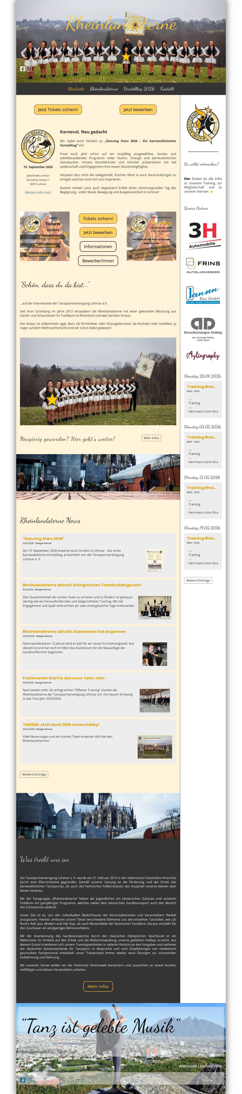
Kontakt (167, 89)
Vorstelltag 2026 (139, 89)
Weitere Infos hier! (38, 192)
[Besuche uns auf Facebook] (22, 69)
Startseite (76, 89)
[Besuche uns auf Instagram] (29, 69)
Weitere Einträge (34, 774)
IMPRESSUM (188, 1066)
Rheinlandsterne (104, 89)
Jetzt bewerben (138, 109)
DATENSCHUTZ (211, 1066)
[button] (203, 399)
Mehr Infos (151, 438)
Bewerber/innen (98, 260)
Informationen (98, 246)
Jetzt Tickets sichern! (58, 109)
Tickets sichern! (98, 218)
